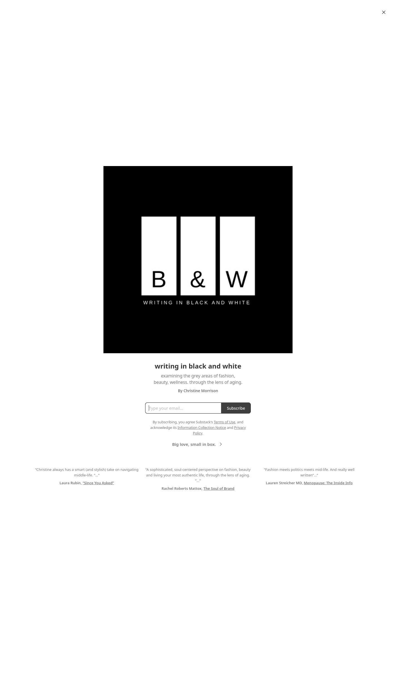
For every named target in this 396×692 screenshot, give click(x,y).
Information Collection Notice (201, 427)
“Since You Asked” (98, 482)
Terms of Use (224, 421)
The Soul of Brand (219, 488)
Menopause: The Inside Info (328, 482)
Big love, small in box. (198, 444)
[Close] (383, 12)
